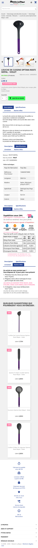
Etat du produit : (8, 157)
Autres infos (18, 111)
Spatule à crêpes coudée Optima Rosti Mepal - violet (19, 373)
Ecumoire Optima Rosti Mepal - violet (19, 410)
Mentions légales (28, 544)
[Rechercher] (19, 8)
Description (8, 107)
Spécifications (20, 107)
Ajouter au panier (16, 98)
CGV (2, 546)
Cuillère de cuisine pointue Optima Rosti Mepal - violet (19, 336)
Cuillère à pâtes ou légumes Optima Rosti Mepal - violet (19, 448)
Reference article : (25, 74)
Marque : (5, 155)
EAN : (4, 160)
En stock (4, 75)
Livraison (7, 111)
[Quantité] (3, 98)
